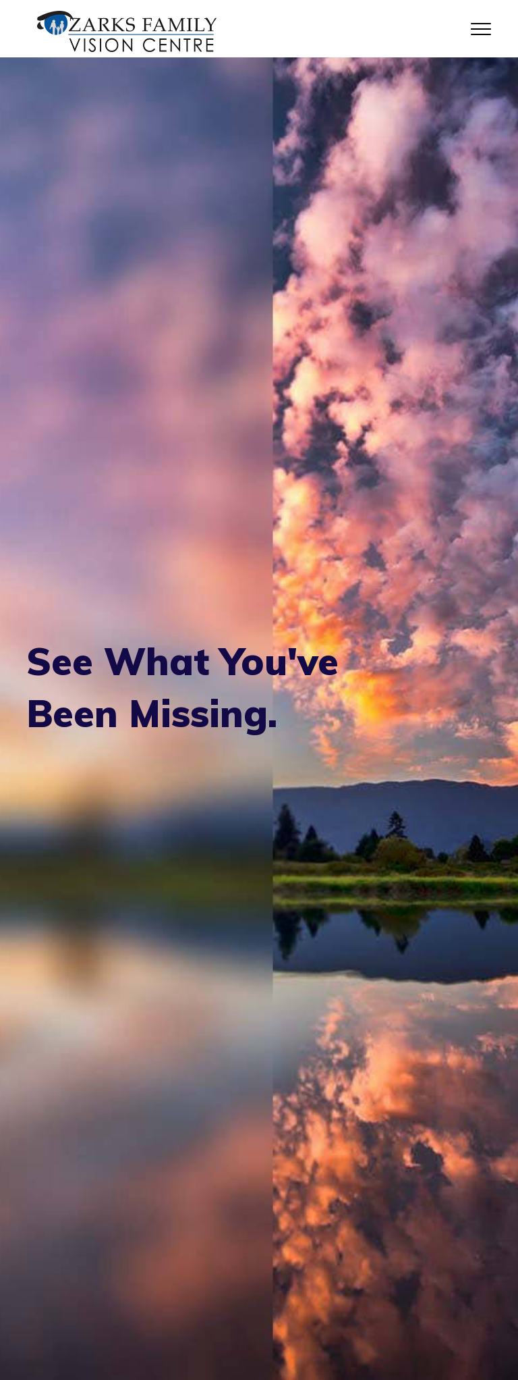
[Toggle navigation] (481, 28)
